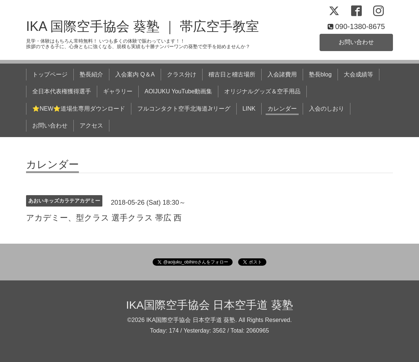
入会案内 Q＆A (135, 74)
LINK (249, 108)
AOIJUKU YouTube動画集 (178, 91)
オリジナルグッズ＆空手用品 (262, 91)
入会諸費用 (282, 74)
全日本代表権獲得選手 (61, 91)
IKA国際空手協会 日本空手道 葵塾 (209, 305)
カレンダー (282, 108)
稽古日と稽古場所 (231, 74)
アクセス (91, 125)
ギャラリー (117, 91)
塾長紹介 (91, 74)
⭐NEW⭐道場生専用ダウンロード (78, 108)
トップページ (50, 74)
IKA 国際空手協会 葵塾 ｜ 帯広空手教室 (142, 26)
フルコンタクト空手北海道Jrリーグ (183, 108)
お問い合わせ (356, 42)
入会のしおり (326, 108)
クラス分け (181, 74)
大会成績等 (358, 74)
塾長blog (320, 74)
